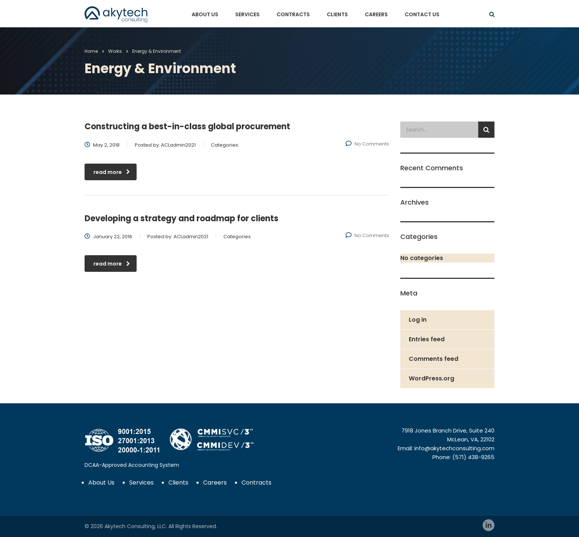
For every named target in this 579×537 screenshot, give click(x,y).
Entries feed (427, 339)
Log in (417, 319)
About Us (205, 14)
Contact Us (422, 14)
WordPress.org (431, 378)
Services (247, 14)
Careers (376, 14)
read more (111, 172)
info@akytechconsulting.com (454, 448)
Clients (337, 14)
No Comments (367, 143)
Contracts (293, 14)
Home (91, 51)
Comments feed (433, 359)
